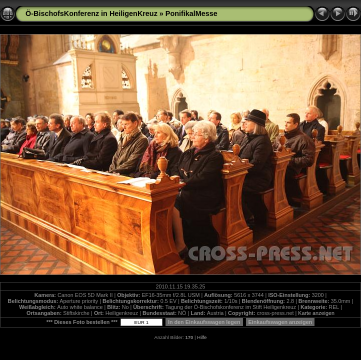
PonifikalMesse (192, 14)
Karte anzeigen (316, 313)
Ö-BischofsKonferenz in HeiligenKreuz (92, 14)
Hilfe (201, 337)
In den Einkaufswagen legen (204, 322)
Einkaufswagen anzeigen (280, 322)
